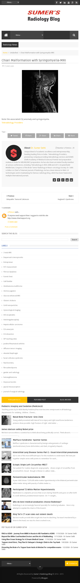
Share (28, 136)
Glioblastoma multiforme (12, 286)
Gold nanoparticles (10, 305)
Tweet (14, 136)
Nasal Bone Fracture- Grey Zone (28, 417)
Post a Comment (11, 227)
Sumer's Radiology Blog (43, 574)
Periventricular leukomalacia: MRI (29, 477)
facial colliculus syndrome (13, 358)
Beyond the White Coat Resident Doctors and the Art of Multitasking (27, 536)
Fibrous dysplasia (9, 272)
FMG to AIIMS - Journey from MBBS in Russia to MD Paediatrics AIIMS (28, 534)
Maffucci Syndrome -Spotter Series (30, 440)
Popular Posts (14, 400)
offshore (11, 212)
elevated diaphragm (10, 353)
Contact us (71, 563)
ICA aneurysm (8, 329)
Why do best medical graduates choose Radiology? (37, 502)
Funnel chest (7, 277)
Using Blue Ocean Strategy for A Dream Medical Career (23, 539)
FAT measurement (10, 267)
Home (5, 53)
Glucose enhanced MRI (11, 296)
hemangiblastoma (10, 377)
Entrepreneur (8, 262)
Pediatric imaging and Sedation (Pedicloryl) (22, 406)
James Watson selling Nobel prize (17, 429)
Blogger (44, 578)
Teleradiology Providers (12, 122)
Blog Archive (65, 400)
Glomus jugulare (9, 291)
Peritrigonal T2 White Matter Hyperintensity (34, 489)
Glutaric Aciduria (9, 300)
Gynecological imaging (11, 310)
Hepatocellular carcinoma (12, 324)
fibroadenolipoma (10, 368)
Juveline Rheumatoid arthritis (13, 344)
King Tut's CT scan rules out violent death (33, 514)
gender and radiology (11, 372)
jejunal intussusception (11, 387)
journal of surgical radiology (14, 392)
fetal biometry (8, 363)
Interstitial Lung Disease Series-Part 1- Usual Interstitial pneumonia (45, 452)
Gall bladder (7, 281)
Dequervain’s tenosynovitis (13, 257)
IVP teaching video (10, 339)
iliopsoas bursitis (9, 382)
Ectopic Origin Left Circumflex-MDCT (30, 465)
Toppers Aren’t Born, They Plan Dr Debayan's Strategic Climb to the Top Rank (31, 542)
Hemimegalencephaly (11, 320)
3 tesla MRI (7, 253)
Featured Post (40, 400)
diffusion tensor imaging (12, 348)
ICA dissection (8, 334)
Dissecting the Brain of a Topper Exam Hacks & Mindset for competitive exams (31, 547)
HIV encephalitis (9, 315)
